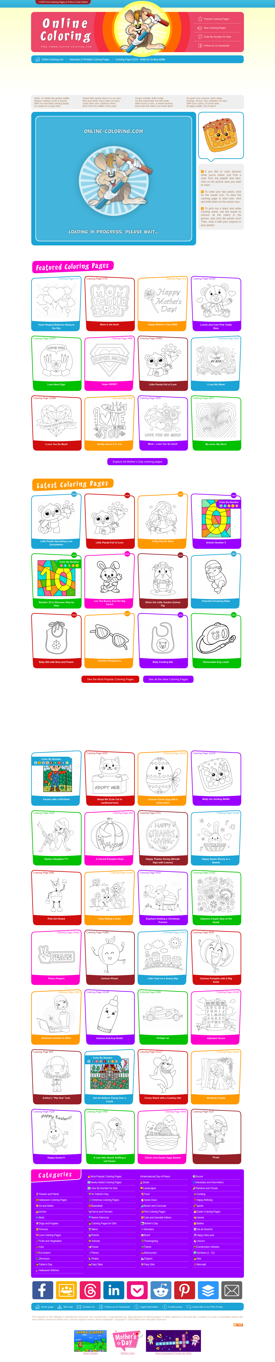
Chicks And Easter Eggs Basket (163, 1157)
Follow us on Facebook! (117, 1307)
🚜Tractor (146, 1246)
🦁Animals (94, 1241)
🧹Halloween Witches (47, 1270)
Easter (94, 1353)
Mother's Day (128, 1353)
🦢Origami (146, 1258)
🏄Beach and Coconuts (153, 1205)
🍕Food (145, 1194)
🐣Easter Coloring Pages (206, 1211)
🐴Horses (198, 1217)
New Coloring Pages (215, 27)
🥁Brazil (145, 1235)
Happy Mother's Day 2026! (163, 324)
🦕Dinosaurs (43, 1258)
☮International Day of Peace (155, 1176)
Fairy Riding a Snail (109, 918)
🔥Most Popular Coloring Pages (104, 1176)
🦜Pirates (93, 1258)
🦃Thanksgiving (149, 1241)
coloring (150, 1317)
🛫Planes (93, 1252)
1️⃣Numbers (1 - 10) (203, 1252)
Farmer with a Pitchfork (56, 799)
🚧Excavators (43, 1252)
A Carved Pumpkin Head (109, 859)
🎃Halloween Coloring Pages (51, 1199)
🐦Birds (40, 1217)
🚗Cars (40, 1246)
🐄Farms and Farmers (100, 1211)
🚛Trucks (93, 1246)
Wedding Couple (216, 1098)
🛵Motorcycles (149, 1252)
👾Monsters (147, 1229)
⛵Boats (144, 1182)
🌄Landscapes (148, 1188)
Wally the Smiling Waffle (216, 799)
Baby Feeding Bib (163, 662)
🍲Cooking (199, 1194)
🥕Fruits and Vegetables (49, 1241)
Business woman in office (56, 1038)
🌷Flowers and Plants (47, 1194)
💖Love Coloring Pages (48, 1235)
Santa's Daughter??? (56, 859)
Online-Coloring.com (52, 59)
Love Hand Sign (56, 384)
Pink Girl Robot (56, 918)
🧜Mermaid (199, 1264)
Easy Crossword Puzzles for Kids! (173, 1353)
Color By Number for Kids (217, 36)
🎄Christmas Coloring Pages (103, 1199)
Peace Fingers (56, 978)
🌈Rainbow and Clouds (205, 1188)
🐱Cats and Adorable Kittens (156, 1217)
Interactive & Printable (81, 59)
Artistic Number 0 (216, 542)
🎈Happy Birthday (203, 1199)
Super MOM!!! (109, 384)
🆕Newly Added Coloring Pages (104, 1182)
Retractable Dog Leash (216, 662)
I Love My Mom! (216, 384)
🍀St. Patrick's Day (98, 1194)
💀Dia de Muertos (203, 1229)
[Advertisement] (137, 79)
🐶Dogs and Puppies (47, 1223)
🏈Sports (198, 1205)
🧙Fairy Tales (95, 1264)
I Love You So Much (56, 444)
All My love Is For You (109, 444)
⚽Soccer (197, 1176)
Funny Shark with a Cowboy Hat (163, 1098)
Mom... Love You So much (163, 444)
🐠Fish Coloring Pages (153, 1211)
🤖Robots (93, 1235)
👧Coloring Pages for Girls (102, 1223)
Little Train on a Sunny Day (162, 978)
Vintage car (162, 1038)
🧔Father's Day (44, 1264)
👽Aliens (93, 1229)
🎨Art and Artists (44, 1205)
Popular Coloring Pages (216, 19)
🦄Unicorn (199, 1241)
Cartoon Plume (109, 978)
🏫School (41, 1211)
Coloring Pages (101, 59)
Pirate (216, 1157)
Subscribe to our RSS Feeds (207, 1307)
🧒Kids (197, 1258)
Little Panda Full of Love (163, 384)
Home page (47, 1307)
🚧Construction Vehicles (206, 1246)
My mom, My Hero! (216, 444)
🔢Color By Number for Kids (102, 1188)
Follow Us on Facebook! (217, 45)
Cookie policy (175, 1307)
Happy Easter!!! (56, 1157)
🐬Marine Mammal (98, 1217)
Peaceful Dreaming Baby (216, 601)
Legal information (149, 1307)
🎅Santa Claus (149, 1199)
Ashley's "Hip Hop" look (56, 1098)
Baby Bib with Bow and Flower (56, 662)
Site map (68, 1307)
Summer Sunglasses (109, 660)
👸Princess (42, 1229)
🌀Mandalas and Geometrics (208, 1182)
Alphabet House (216, 1038)
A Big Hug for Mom (163, 541)
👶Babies (198, 1223)
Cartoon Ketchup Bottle (109, 1038)
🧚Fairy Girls (148, 1264)
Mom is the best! (109, 324)
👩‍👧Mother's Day (149, 1223)
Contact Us (88, 1307)
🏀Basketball (95, 1205)
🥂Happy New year (203, 1235)
